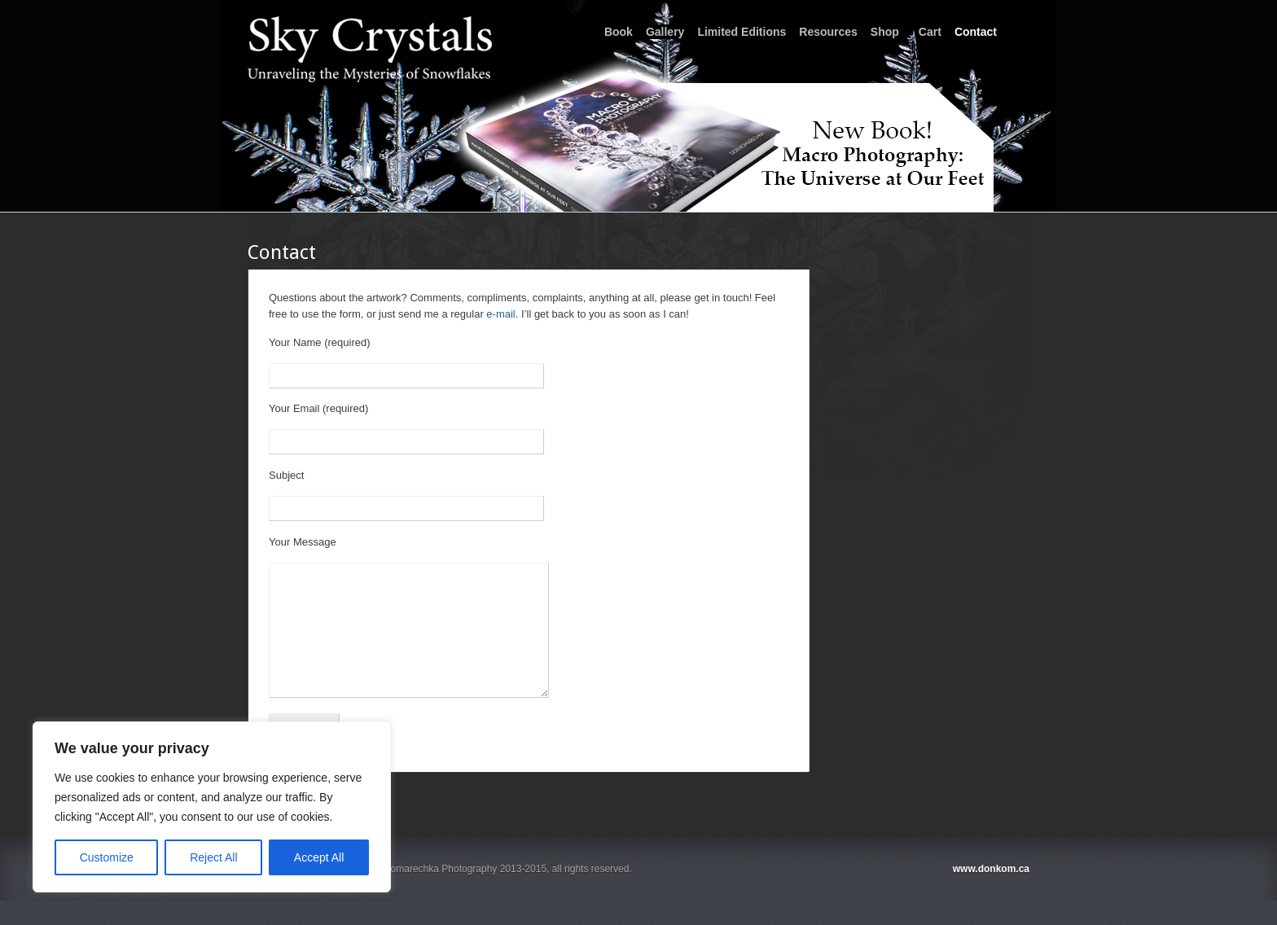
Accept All (319, 857)
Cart (930, 31)
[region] (212, 806)
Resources (828, 31)
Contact (975, 31)
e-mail (500, 314)
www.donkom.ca (991, 893)
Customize (107, 857)
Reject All (213, 857)
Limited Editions (741, 31)
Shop (885, 31)
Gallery (665, 31)
